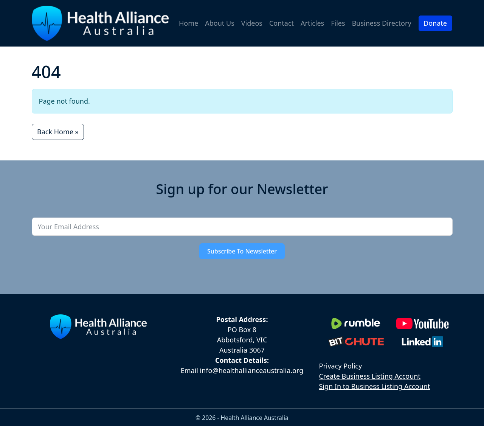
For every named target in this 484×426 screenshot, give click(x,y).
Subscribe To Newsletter (242, 251)
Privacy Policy (340, 365)
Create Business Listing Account (369, 376)
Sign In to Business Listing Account (374, 386)
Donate (435, 23)
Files (338, 23)
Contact (281, 23)
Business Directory (381, 23)
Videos (251, 23)
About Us (219, 23)
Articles (312, 23)
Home (188, 23)
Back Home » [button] (58, 131)
